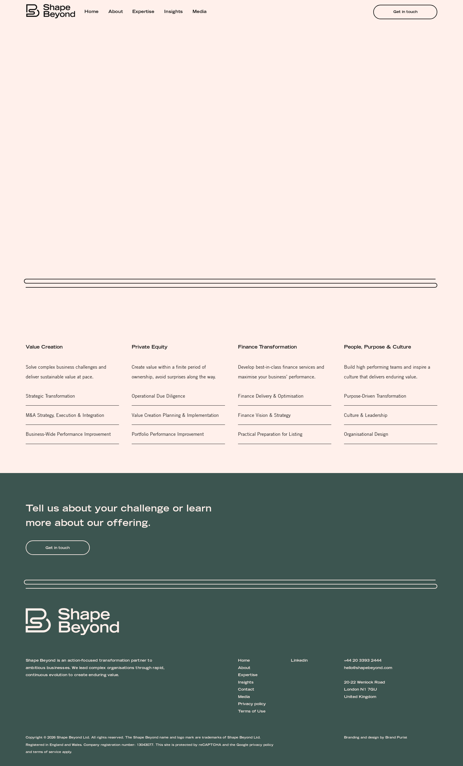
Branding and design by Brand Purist (375, 737)
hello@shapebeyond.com (368, 668)
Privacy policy (252, 704)
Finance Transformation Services (118, 29)
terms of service (47, 752)
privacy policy (261, 745)
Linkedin (299, 661)
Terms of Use (251, 711)
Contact (246, 689)
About (115, 12)
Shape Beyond (41, 29)
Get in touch (405, 12)
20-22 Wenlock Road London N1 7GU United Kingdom (364, 690)
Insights (173, 12)
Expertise (143, 12)
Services (70, 29)
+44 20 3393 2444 (363, 661)
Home (91, 12)
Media (200, 12)
